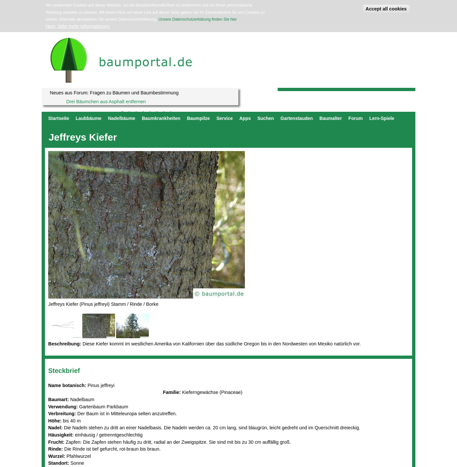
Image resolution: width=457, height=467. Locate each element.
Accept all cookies (386, 8)
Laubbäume (89, 118)
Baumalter (330, 118)
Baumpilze (198, 118)
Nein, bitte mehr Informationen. (78, 26)
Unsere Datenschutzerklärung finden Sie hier (198, 19)
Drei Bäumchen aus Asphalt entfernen (106, 101)
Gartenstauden (297, 118)
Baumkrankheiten (161, 118)
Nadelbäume (121, 118)
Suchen (265, 118)
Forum (355, 118)
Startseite (58, 118)
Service (224, 118)
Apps (245, 118)
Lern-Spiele (381, 118)
